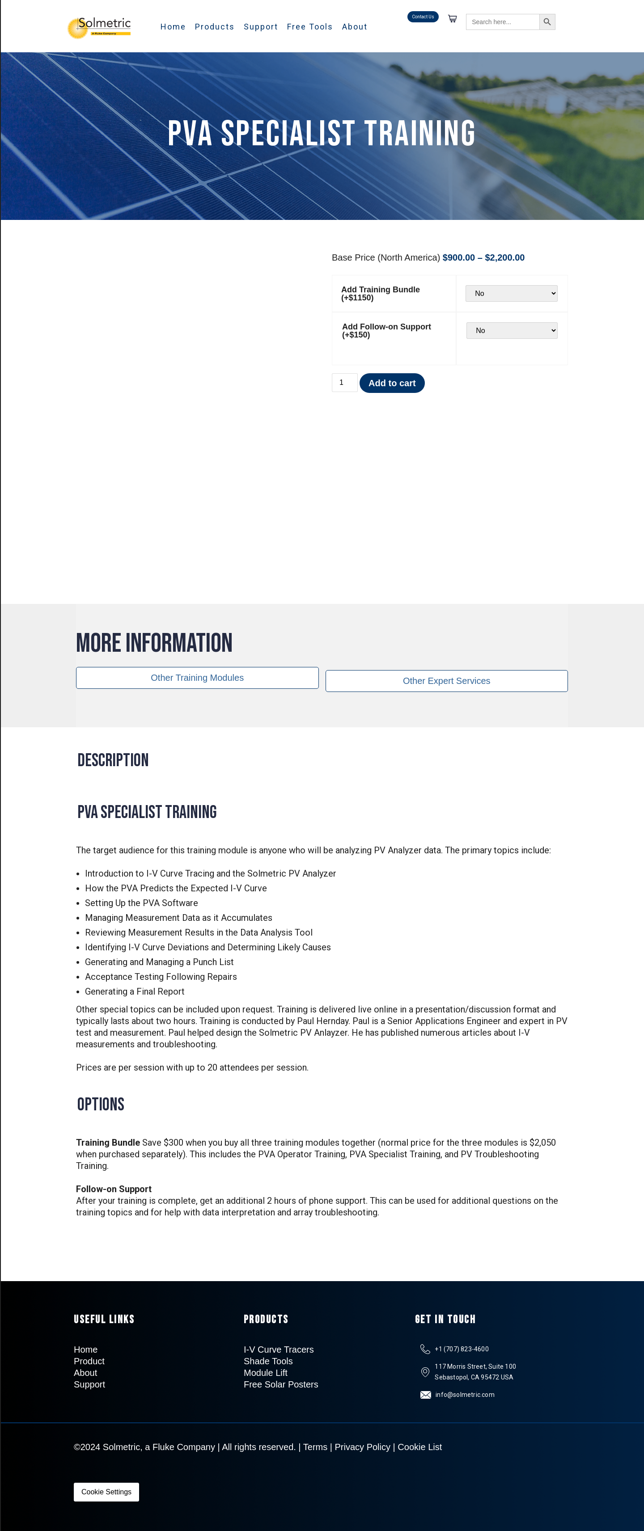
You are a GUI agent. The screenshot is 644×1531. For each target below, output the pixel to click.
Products (215, 26)
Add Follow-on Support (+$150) (386, 331)
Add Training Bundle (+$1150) (380, 294)
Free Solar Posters (281, 1384)
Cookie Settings (106, 1492)
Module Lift (266, 1373)
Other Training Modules (197, 678)
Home (173, 26)
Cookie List (420, 1447)
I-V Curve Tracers (279, 1349)
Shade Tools (268, 1361)
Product (89, 1361)
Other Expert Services (447, 681)
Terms (315, 1447)
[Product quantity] (345, 382)
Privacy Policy (362, 1447)
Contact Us (423, 16)
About (355, 26)
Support (261, 26)
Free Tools (310, 26)
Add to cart (392, 383)
